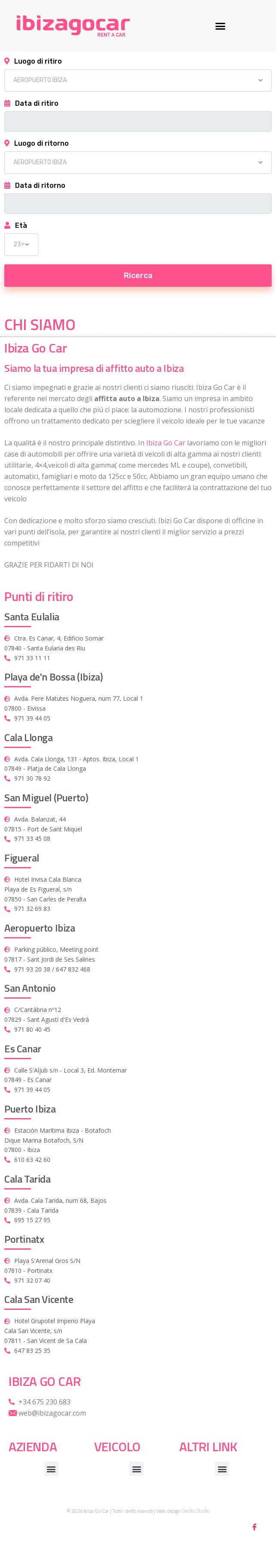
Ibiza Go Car (165, 443)
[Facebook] (254, 1526)
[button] (220, 26)
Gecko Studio (195, 1511)
